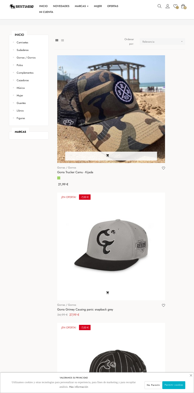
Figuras (21, 135)
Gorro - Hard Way (112, 187)
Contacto (55, 332)
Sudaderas (23, 67)
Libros (20, 128)
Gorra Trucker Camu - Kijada (70, 120)
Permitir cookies (170, 384)
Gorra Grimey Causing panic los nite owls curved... (71, 187)
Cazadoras (23, 97)
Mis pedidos (90, 340)
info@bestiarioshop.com (133, 344)
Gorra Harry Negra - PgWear (70, 248)
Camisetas (22, 60)
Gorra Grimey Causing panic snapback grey (115, 120)
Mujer (20, 113)
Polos (20, 82)
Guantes (21, 120)
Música (21, 105)
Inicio (19, 52)
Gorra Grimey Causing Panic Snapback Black (158, 120)
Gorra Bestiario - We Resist (118, 248)
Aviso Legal (56, 340)
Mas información (77, 387)
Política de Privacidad (62, 356)
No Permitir (143, 384)
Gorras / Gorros (26, 75)
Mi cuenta (88, 332)
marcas (20, 149)
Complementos (25, 90)
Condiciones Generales (63, 348)
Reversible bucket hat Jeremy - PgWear (157, 187)
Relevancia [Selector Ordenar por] (163, 58)
